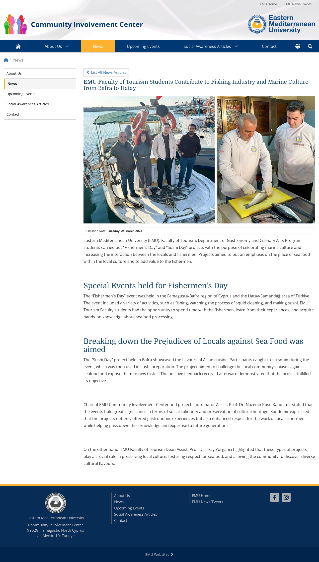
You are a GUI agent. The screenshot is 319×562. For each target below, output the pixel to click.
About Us (53, 46)
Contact (269, 46)
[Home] (6, 60)
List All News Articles (106, 72)
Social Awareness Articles (207, 46)
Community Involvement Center (87, 24)
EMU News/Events (298, 4)
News (98, 46)
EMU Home (268, 4)
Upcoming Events (143, 46)
